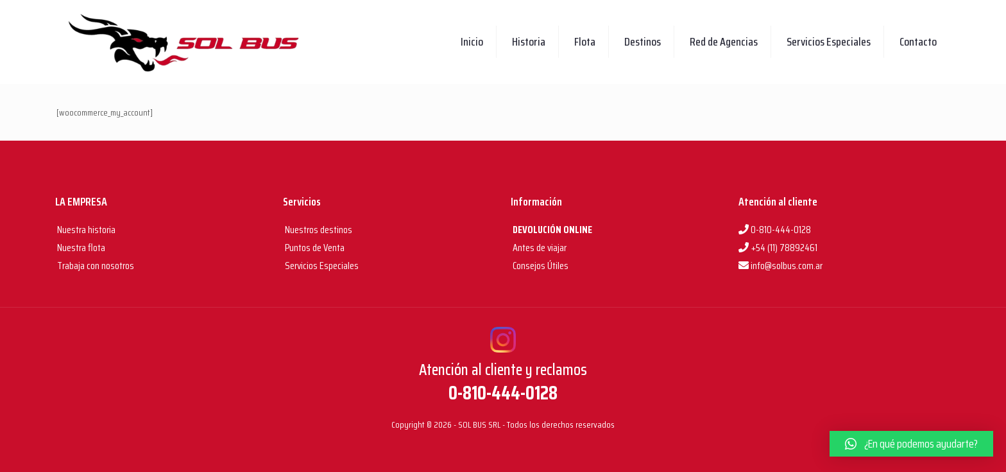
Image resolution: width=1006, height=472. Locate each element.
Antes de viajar (539, 248)
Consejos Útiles (539, 266)
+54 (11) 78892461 (777, 248)
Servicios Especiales (321, 266)
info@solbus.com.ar (780, 266)
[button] (911, 444)
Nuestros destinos (317, 230)
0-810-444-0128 (774, 230)
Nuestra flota (80, 248)
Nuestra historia (86, 230)
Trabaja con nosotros (94, 266)
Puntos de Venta (314, 248)
